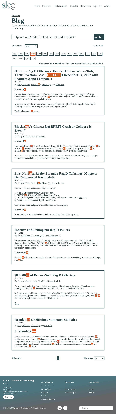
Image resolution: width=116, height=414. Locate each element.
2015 (63, 54)
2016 (57, 54)
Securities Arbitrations (48, 386)
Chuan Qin (46, 84)
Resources (86, 8)
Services (47, 8)
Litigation (44, 392)
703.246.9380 (7, 388)
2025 (14, 54)
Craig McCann (24, 84)
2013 (75, 54)
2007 (20, 58)
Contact (91, 389)
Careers (91, 386)
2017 (51, 54)
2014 (69, 54)
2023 (26, 54)
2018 (45, 54)
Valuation (44, 396)
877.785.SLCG (8, 389)
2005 (33, 58)
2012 (81, 54)
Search (96, 37)
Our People (94, 382)
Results (74, 8)
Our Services (47, 382)
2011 (87, 54)
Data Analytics (46, 389)
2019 (39, 54)
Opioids (98, 8)
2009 (100, 54)
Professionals (61, 8)
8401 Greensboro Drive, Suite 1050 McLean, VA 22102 (15, 392)
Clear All (98, 45)
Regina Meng (39, 136)
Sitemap (91, 392)
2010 (94, 54)
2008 (14, 58)
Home (37, 8)
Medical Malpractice (48, 399)
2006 (26, 58)
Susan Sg (36, 84)
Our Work (69, 382)
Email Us (8, 397)
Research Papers (70, 392)
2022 (33, 54)
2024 (20, 54)
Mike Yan (60, 84)
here (34, 97)
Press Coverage (70, 389)
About (108, 8)
